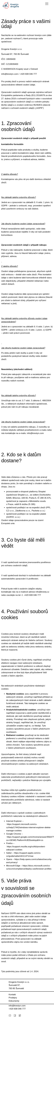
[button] (46, 4)
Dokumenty (14, 1001)
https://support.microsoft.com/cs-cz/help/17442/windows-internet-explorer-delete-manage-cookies (28, 827)
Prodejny (13, 997)
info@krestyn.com (17, 1005)
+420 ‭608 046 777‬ (17, 1009)
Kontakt (12, 994)
